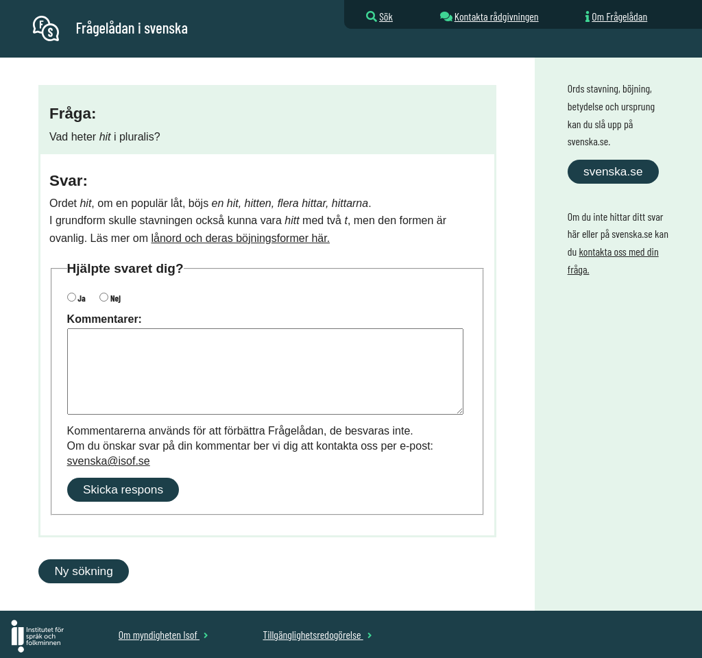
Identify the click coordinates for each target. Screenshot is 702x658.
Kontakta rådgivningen (497, 16)
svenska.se (612, 171)
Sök (386, 16)
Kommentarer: (104, 319)
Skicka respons (123, 489)
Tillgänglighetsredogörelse (317, 634)
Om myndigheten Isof (163, 634)
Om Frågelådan (619, 16)
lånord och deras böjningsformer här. (241, 238)
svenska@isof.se (108, 461)
